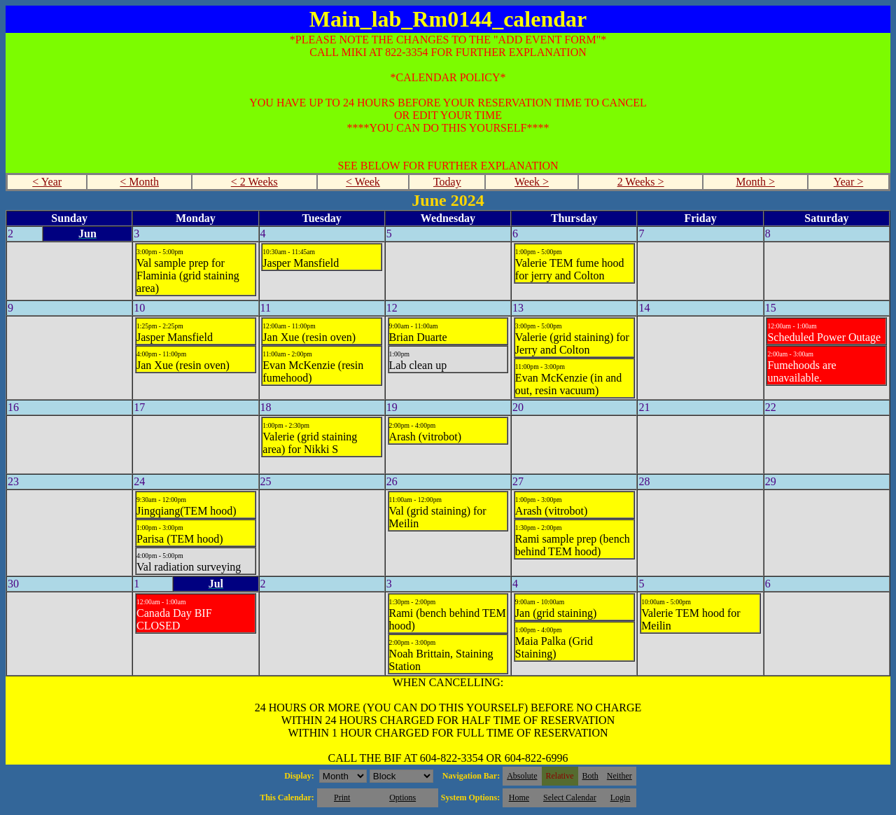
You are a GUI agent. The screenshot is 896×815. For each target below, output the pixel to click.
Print (342, 797)
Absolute (522, 776)
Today (447, 182)
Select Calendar (569, 797)
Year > (849, 182)
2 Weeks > (640, 182)
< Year (47, 182)
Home (519, 797)
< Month (139, 182)
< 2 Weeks (254, 182)
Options (402, 797)
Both (590, 776)
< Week (363, 182)
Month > (755, 182)
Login (620, 797)
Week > (531, 182)
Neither (619, 776)
